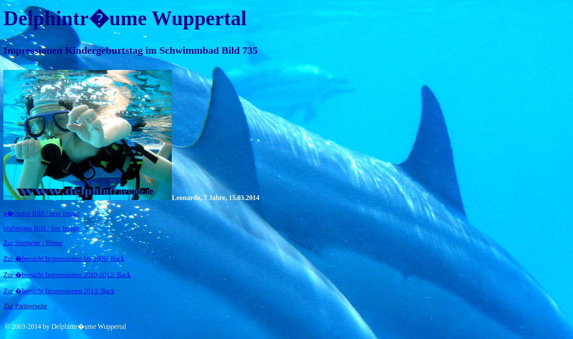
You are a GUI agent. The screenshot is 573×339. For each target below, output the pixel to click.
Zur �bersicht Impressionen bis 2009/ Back (63, 258)
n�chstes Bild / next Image (41, 213)
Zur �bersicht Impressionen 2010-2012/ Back (67, 274)
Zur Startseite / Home (32, 242)
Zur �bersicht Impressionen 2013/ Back (59, 291)
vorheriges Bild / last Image (41, 228)
